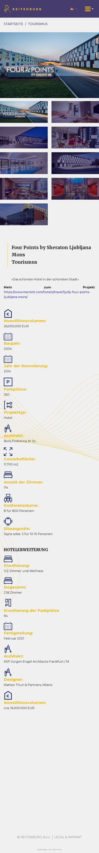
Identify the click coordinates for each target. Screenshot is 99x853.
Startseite (13, 24)
